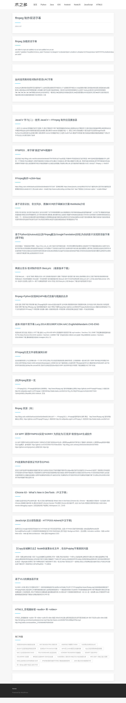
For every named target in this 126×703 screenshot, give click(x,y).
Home (14, 689)
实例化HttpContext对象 (48, 648)
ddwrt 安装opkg (91, 652)
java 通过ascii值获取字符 (82, 661)
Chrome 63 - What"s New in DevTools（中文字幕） (42, 492)
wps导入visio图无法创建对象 (71, 648)
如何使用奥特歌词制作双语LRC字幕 (34, 79)
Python (43, 5)
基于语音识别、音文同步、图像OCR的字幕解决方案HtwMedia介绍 (50, 204)
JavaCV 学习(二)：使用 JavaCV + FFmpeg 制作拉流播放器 (46, 120)
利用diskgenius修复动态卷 (26, 644)
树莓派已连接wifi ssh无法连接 (43, 657)
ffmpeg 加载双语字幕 (26, 41)
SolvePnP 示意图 (23, 657)
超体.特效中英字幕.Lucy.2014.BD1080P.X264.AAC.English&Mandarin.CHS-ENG (57, 324)
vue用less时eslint (89, 644)
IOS (58, 5)
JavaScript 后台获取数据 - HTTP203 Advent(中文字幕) (43, 520)
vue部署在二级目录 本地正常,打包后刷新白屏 (71, 657)
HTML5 (99, 5)
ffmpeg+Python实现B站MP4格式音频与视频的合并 (41, 296)
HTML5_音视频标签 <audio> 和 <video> (36, 609)
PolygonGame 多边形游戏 (47, 652)
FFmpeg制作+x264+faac (28, 178)
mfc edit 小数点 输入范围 (98, 657)
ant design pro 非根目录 (48, 644)
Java (52, 5)
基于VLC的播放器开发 (27, 579)
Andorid (67, 5)
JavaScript (88, 5)
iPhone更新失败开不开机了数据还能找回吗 (56, 661)
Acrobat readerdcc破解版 (71, 652)
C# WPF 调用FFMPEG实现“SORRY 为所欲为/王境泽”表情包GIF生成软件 (53, 434)
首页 (35, 5)
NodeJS (77, 5)
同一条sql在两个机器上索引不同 (27, 665)
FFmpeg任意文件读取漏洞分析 (31, 352)
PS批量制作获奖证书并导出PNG (32, 462)
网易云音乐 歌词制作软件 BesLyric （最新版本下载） (43, 268)
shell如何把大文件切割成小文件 (27, 661)
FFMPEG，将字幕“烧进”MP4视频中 (34, 150)
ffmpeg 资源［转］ (25, 408)
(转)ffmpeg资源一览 (25, 380)
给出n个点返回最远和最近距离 (26, 648)
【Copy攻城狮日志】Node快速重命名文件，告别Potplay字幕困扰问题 (51, 548)
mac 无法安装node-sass (25, 652)
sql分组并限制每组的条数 (93, 648)
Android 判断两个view (69, 644)
